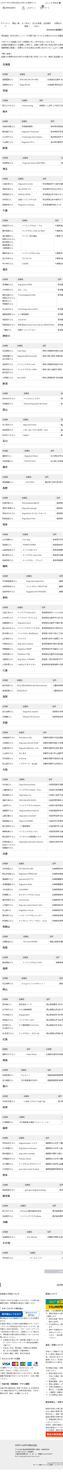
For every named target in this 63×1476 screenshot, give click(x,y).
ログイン (31, 7)
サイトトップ (5, 24)
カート (47, 7)
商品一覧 (15, 23)
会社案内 (47, 23)
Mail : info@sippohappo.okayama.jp (27, 1456)
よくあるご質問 (26, 24)
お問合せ (57, 23)
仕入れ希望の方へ (36, 24)
